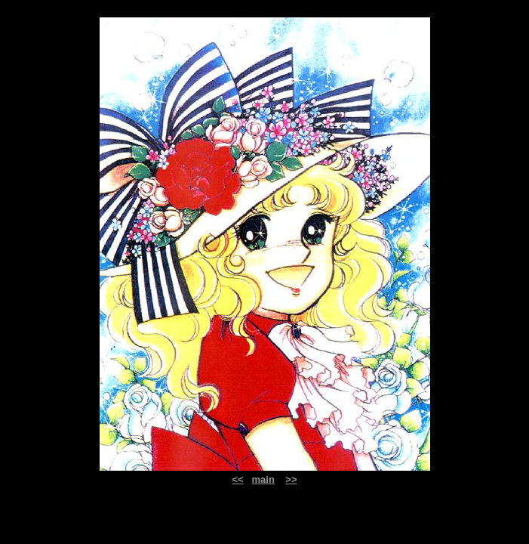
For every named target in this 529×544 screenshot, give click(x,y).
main (263, 479)
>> (291, 479)
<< (237, 479)
